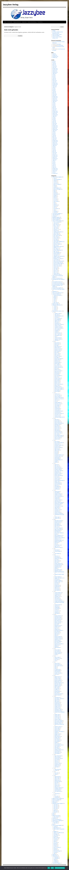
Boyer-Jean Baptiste (58, 375)
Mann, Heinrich (57, 620)
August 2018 (54, 145)
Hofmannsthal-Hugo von (59, 540)
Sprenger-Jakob (57, 737)
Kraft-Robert (57, 582)
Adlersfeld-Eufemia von (58, 315)
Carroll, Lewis (55, 226)
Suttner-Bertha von (58, 752)
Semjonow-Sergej (57, 719)
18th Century (55, 805)
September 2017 (55, 158)
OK (48, 867)
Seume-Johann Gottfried (58, 721)
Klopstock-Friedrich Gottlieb (59, 574)
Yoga (54, 853)
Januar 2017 (54, 167)
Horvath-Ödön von (58, 545)
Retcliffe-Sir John (57, 679)
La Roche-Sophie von (58, 592)
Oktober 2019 (54, 128)
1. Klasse (54, 306)
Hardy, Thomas (55, 242)
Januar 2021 (54, 109)
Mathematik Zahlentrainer (56, 304)
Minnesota (55, 196)
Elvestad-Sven (57, 446)
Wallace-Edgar (57, 777)
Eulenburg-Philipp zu (58, 459)
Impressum (24, 22)
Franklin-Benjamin (58, 482)
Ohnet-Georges (57, 657)
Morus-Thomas (57, 642)
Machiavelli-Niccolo (58, 618)
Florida (54, 185)
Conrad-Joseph (57, 409)
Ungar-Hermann (57, 769)
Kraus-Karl (56, 584)
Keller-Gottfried (57, 560)
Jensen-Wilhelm (57, 553)
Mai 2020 (54, 119)
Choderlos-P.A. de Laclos (59, 398)
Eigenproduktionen (17, 22)
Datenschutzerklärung (32, 22)
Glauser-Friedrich (57, 504)
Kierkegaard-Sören (58, 565)
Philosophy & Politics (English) (57, 803)
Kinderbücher (54, 291)
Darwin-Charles (57, 420)
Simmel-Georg (57, 729)
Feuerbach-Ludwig (58, 469)
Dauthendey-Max (57, 424)
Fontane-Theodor (57, 478)
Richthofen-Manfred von (59, 682)
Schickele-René (57, 703)
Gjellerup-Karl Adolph (58, 503)
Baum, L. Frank (56, 225)
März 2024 (54, 64)
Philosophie (54, 802)
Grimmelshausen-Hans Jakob (59, 514)
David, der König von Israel (56, 34)
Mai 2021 (54, 105)
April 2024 (54, 63)
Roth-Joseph (57, 692)
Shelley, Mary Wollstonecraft (58, 261)
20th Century (55, 808)
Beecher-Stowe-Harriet (58, 358)
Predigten (54, 30)
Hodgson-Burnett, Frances (57, 246)
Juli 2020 (53, 117)
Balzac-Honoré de (57, 346)
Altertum (54, 859)
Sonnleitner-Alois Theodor (59, 731)
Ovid (55, 660)
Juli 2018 (53, 146)
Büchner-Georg (57, 381)
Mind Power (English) (56, 799)
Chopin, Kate (55, 230)
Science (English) (55, 821)
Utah (54, 209)
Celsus (54, 300)
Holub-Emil (56, 542)
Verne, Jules (55, 269)
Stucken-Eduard (57, 751)
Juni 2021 (54, 103)
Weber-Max (56, 782)
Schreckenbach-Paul (58, 710)
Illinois (54, 190)
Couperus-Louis (57, 415)
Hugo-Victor (57, 546)
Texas (54, 207)
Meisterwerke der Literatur (56, 311)
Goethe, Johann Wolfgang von (58, 241)
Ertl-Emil (56, 453)
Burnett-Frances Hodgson (59, 389)
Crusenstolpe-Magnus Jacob (59, 417)
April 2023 (54, 78)
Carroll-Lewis (57, 393)
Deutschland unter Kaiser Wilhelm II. (58, 279)
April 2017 (54, 164)
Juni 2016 (54, 172)
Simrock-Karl (57, 730)
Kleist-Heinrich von (58, 569)
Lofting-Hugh (57, 607)
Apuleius (54, 296)
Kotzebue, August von (58, 581)
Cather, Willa (55, 228)
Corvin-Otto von (57, 414)
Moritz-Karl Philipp (58, 641)
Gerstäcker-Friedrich (58, 499)
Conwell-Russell (57, 412)
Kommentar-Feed (55, 56)
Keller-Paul (56, 562)
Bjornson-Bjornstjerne (58, 367)
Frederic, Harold (56, 237)
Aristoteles (56, 331)
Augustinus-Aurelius (58, 339)
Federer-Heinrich (57, 467)
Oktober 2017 (54, 157)
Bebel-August (57, 354)
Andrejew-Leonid (57, 325)
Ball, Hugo (56, 345)
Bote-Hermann (57, 373)
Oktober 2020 (54, 113)
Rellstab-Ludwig (57, 677)
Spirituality (55, 849)
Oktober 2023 (54, 70)
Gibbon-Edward (57, 501)
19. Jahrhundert (55, 858)
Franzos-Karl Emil (58, 484)
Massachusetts (55, 194)
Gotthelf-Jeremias (57, 512)
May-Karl (56, 627)
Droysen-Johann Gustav (58, 436)
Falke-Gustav (57, 465)
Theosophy (55, 852)
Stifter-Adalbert (57, 746)
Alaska (54, 178)
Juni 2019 (54, 133)
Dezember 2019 (55, 125)
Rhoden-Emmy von (58, 681)
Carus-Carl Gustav (58, 395)
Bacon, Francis (57, 342)
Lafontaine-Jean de (58, 593)
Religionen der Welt (55, 815)
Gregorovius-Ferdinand (58, 513)
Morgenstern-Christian (58, 638)
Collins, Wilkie (55, 233)
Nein (52, 867)
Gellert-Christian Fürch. (58, 496)
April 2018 (54, 150)
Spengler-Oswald (57, 733)
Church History (55, 835)
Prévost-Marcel (57, 671)
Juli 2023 (53, 74)
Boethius (54, 297)
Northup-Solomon (57, 653)
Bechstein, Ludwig (58, 356)
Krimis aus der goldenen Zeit (57, 292)
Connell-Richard (57, 408)
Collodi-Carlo (57, 407)
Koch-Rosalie (57, 579)
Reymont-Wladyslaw (58, 680)
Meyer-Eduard (57, 631)
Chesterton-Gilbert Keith (59, 397)
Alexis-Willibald (57, 319)
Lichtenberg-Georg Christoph (59, 602)
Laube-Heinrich (57, 598)
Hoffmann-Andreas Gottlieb (59, 537)
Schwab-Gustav (57, 716)
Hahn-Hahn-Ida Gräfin (58, 520)
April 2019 (54, 135)
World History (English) (56, 863)
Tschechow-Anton (57, 763)
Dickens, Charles (56, 234)
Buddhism (55, 831)
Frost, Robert (55, 239)
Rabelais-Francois (57, 676)
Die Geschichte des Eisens (56, 281)
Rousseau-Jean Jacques (58, 693)
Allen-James (57, 322)
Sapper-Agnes (57, 701)
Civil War (55, 181)
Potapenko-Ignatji (57, 670)
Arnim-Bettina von (58, 335)
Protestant (55, 848)
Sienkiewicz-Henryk (58, 726)
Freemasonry (55, 838)
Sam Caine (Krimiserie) (56, 819)
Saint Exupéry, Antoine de (59, 698)
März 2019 (54, 136)
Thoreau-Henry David (58, 758)
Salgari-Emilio (57, 699)
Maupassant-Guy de (58, 625)
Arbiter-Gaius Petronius (58, 328)
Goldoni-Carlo (57, 508)
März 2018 (54, 151)
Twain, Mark (55, 268)
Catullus (54, 298)
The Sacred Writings (56, 850)
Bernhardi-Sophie (57, 362)
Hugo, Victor (55, 251)
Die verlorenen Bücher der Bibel (57, 284)
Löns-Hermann (57, 608)
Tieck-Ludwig (57, 759)
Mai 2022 (54, 90)
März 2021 (54, 107)
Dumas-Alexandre (57, 437)
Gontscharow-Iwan (58, 509)
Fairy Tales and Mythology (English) (58, 289)
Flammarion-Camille (58, 473)
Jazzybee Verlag (10, 4)
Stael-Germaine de (58, 740)
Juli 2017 (53, 161)
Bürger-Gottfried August (58, 387)
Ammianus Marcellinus (57, 295)
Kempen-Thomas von (58, 563)
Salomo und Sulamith (55, 35)
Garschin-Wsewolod (58, 495)
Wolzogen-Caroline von (58, 787)
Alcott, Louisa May (56, 222)
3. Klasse (54, 308)
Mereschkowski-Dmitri (58, 630)
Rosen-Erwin (57, 690)
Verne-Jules (56, 772)
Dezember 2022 (55, 83)
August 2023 (54, 73)
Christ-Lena (56, 400)
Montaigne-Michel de (58, 637)
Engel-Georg (57, 448)
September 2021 (55, 100)
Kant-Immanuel (57, 557)
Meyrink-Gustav (57, 632)
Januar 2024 (54, 67)
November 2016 (55, 169)
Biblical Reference (56, 827)
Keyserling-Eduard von (58, 564)
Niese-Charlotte (57, 651)
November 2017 (55, 156)
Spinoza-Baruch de (58, 736)
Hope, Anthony (55, 248)
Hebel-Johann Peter (58, 525)
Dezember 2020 (55, 111)
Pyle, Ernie (56, 674)
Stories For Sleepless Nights (58, 263)
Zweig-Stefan (57, 797)
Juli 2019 (53, 131)
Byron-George (57, 391)
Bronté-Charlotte (57, 379)
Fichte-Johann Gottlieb (58, 470)
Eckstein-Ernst (57, 443)
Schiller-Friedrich (57, 704)
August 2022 (54, 86)
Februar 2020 (54, 123)
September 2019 (55, 129)
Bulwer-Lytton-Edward (58, 384)
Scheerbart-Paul (57, 702)
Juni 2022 (54, 89)
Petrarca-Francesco (58, 664)
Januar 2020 (54, 124)
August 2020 (54, 116)
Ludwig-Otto (57, 612)
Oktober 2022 (54, 85)
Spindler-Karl (57, 735)
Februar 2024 (54, 66)
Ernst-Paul (56, 452)
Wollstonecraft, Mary (56, 274)
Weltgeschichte (54, 855)
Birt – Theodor (57, 364)
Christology (55, 833)
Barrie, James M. (56, 224)
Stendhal (56, 742)
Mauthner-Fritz (57, 626)
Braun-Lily (56, 376)
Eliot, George (55, 236)
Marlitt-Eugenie (57, 623)
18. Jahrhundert (55, 857)
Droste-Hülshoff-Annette (59, 435)
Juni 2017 (54, 162)
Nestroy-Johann (57, 649)
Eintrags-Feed (54, 55)
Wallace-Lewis (57, 779)
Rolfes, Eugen (57, 687)
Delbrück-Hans (57, 426)
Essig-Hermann (57, 457)
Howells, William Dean (57, 250)
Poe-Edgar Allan (57, 669)
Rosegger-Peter (57, 688)
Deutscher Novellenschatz (56, 278)
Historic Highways (56, 187)
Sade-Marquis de (57, 697)
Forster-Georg (57, 479)
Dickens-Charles (57, 428)
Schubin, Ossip (57, 714)
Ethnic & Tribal (55, 837)
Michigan (55, 195)
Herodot (56, 534)
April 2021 (54, 106)
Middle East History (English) (57, 798)
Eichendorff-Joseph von (58, 445)
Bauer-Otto (56, 352)
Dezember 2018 (55, 140)
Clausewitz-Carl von (58, 403)
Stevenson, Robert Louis (57, 262)
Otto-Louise (56, 659)
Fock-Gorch (56, 476)
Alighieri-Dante (57, 320)
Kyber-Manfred (57, 590)
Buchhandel (9, 22)
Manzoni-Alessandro (58, 621)
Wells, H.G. (55, 272)
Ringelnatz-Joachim (58, 685)
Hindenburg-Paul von (58, 536)
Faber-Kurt (56, 464)
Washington (55, 211)
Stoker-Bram (57, 747)
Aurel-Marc (56, 340)
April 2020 (54, 120)
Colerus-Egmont (57, 404)
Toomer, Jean (55, 267)
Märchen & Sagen (55, 303)
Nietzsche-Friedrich (58, 652)
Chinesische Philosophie (56, 218)
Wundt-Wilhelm (57, 790)
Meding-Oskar (57, 629)
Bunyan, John (57, 385)
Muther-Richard (57, 647)
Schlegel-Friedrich (58, 705)
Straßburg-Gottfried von (58, 749)
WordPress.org (54, 57)
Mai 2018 (54, 148)
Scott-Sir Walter (57, 718)
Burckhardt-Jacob (57, 386)
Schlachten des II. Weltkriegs (57, 820)
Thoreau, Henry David (57, 265)
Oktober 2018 (54, 142)
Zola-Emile (56, 796)
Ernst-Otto (56, 451)
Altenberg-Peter (57, 323)
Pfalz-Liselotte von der (58, 665)
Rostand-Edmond (57, 691)
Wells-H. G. (56, 783)
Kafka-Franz (57, 556)
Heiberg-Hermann (57, 530)
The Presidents (55, 208)
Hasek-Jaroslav (57, 523)
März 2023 (54, 79)
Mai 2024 (54, 62)
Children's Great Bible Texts (58, 832)
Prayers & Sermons (56, 847)
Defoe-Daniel (57, 425)
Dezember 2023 (55, 68)
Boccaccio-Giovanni (58, 370)
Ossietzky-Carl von (58, 658)
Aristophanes (57, 330)
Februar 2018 (54, 152)
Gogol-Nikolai (57, 507)
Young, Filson (57, 793)
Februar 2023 (54, 80)
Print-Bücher (40, 22)
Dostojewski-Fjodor (58, 431)
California (55, 180)
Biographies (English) (56, 217)
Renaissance (55, 811)
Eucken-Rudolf (57, 458)
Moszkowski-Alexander (58, 643)
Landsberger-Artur (58, 596)
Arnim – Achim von (58, 334)
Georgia (54, 186)
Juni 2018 (54, 147)
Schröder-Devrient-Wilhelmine (60, 712)
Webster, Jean (55, 270)
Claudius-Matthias (58, 402)
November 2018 (55, 141)
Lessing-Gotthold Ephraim (59, 601)
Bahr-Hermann (57, 343)
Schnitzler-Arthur (57, 708)
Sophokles (56, 732)
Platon (56, 668)
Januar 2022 (54, 95)
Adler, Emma (57, 314)
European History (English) (56, 287)
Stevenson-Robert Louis (58, 744)
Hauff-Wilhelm (57, 524)
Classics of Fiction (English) (57, 220)
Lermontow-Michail (58, 599)
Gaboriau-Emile (57, 491)
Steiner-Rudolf (57, 741)
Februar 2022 (54, 94)
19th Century (55, 807)
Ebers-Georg (57, 441)
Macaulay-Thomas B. (58, 615)
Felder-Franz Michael (58, 468)
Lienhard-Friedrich (58, 604)
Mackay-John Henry (58, 619)
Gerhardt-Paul (57, 498)
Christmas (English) (55, 219)
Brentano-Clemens (58, 378)
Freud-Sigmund (57, 486)
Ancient (54, 809)
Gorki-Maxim (57, 510)
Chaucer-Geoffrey (57, 396)
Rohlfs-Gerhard (57, 686)
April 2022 (54, 91)
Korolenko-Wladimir (58, 580)
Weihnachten (54, 854)
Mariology (55, 843)
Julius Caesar (55, 302)
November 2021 (55, 97)
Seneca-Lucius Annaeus (58, 720)
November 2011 (55, 173)
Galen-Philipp (57, 492)
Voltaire (56, 774)
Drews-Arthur (57, 434)
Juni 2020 (54, 118)
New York (55, 200)
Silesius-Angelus (57, 727)
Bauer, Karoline (57, 351)
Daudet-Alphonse (57, 421)
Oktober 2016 (54, 170)
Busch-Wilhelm (57, 390)
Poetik (53, 813)
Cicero (54, 301)
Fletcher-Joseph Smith (58, 475)
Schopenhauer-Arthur (58, 709)
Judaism (54, 841)
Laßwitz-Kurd (57, 597)
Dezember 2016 (55, 168)
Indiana (54, 191)
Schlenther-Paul (57, 707)
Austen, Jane (55, 223)
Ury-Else (56, 770)
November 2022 (55, 84)
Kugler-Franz (57, 587)
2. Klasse (54, 307)
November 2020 (55, 112)
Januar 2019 (54, 139)
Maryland (55, 192)
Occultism (55, 846)
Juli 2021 (53, 102)
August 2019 (54, 130)
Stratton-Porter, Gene (56, 264)
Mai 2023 (54, 77)
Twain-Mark (57, 766)
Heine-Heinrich (57, 531)
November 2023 (55, 69)
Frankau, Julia (57, 481)
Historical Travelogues (57, 189)
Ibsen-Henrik (57, 549)
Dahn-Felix (56, 419)
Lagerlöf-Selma (57, 595)
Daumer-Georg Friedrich (59, 423)
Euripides (56, 460)
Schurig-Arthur (57, 715)
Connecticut (55, 183)
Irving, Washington (56, 252)
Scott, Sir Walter (56, 259)
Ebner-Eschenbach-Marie (59, 442)
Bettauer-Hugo (57, 363)
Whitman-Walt (57, 785)
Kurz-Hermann (57, 588)
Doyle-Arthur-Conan (58, 432)
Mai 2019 (54, 134)
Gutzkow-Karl (57, 518)
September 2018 (55, 144)
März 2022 (54, 92)
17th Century (55, 804)
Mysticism (55, 844)
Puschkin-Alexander (58, 673)
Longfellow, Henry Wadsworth (58, 256)
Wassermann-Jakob (58, 781)
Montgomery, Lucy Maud (57, 258)
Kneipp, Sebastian (56, 253)
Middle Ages (55, 810)
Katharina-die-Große (58, 558)
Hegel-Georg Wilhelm (58, 529)
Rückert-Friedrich (57, 694)
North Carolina (55, 201)
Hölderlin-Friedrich (58, 541)
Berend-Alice (57, 361)
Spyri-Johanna (57, 738)
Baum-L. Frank (57, 353)
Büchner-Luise (57, 382)
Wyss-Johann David (58, 791)
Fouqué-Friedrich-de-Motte (59, 480)
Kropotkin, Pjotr (57, 585)
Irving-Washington (58, 551)
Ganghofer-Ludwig (58, 493)
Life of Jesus (55, 842)
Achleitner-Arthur (57, 313)
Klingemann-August (58, 570)
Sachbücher (54, 818)
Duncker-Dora (57, 439)
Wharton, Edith (55, 273)
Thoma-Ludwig (57, 757)
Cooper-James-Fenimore (58, 413)
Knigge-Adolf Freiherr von (59, 577)
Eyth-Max (56, 462)
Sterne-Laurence (57, 743)
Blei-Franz (56, 368)
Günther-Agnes (57, 517)
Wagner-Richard (57, 776)
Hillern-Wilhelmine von (58, 535)
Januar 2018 (54, 153)
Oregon (54, 203)
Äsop (55, 336)
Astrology (55, 826)
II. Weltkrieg (55, 861)
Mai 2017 (54, 163)
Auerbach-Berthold (58, 337)
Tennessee (55, 206)
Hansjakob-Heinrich (58, 521)
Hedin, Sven (55, 245)
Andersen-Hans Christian (59, 324)
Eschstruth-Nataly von (58, 456)
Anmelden (54, 53)
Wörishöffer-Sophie (58, 788)
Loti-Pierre (56, 609)
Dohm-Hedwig (57, 430)
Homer (56, 543)
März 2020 (54, 122)
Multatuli (56, 646)
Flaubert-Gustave (57, 474)
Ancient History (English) (56, 213)
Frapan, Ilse (56, 485)
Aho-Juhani (56, 317)
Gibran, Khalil (55, 240)
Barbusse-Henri (57, 347)
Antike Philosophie (55, 214)
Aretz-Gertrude (57, 329)
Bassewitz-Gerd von (58, 348)
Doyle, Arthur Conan (56, 235)
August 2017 (54, 159)
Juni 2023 (54, 75)
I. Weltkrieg (55, 860)
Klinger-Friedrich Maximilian (59, 571)
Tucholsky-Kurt (57, 764)
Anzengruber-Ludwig (58, 326)
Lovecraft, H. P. (57, 610)
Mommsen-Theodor (58, 636)
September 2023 (55, 72)
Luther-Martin (57, 613)
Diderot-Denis (57, 429)
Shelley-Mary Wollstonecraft (59, 724)
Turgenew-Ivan (57, 765)
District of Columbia (56, 184)
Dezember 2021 (55, 96)
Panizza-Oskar (57, 663)
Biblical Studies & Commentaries (58, 829)
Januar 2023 (54, 81)
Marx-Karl (56, 624)
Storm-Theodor (57, 748)
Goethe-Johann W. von (58, 506)
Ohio (54, 202)
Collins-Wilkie (57, 406)
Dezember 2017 (55, 155)
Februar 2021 (54, 108)
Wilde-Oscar (57, 786)
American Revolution (56, 179)
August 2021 (54, 101)
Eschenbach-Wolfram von (59, 454)
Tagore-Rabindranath (58, 755)
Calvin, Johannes (56, 816)
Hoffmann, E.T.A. (56, 247)
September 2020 (55, 114)
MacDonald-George (58, 616)
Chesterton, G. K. (56, 229)
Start (5, 22)
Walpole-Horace (57, 780)
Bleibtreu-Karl (57, 369)
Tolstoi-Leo (56, 760)
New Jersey (55, 198)
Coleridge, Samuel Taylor (57, 231)
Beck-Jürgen (57, 357)
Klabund (56, 568)
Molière (56, 635)
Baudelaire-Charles (58, 350)
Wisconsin (55, 212)
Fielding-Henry (57, 471)
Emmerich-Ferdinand (58, 447)
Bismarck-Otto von (58, 365)
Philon (56, 666)
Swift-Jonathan (57, 753)
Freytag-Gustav (57, 487)
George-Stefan (57, 497)
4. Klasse (54, 309)
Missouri (54, 197)
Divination (55, 836)
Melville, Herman (56, 257)
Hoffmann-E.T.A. (57, 538)
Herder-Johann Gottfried (58, 532)
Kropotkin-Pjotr (57, 586)
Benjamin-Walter (57, 359)
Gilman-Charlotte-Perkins (59, 502)
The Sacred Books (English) (57, 825)
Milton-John (56, 634)
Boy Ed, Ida (56, 374)
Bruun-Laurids (57, 380)
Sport (53, 824)
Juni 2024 (54, 61)
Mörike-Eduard (57, 640)
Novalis (56, 654)
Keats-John (56, 559)
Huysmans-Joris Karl (58, 547)
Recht (53, 814)
